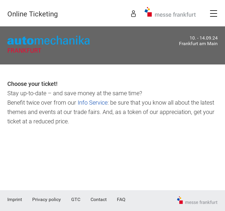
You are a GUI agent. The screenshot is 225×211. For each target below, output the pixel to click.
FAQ (121, 199)
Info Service (93, 102)
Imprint (14, 199)
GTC (75, 199)
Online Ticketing (32, 14)
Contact (99, 199)
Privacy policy (46, 199)
